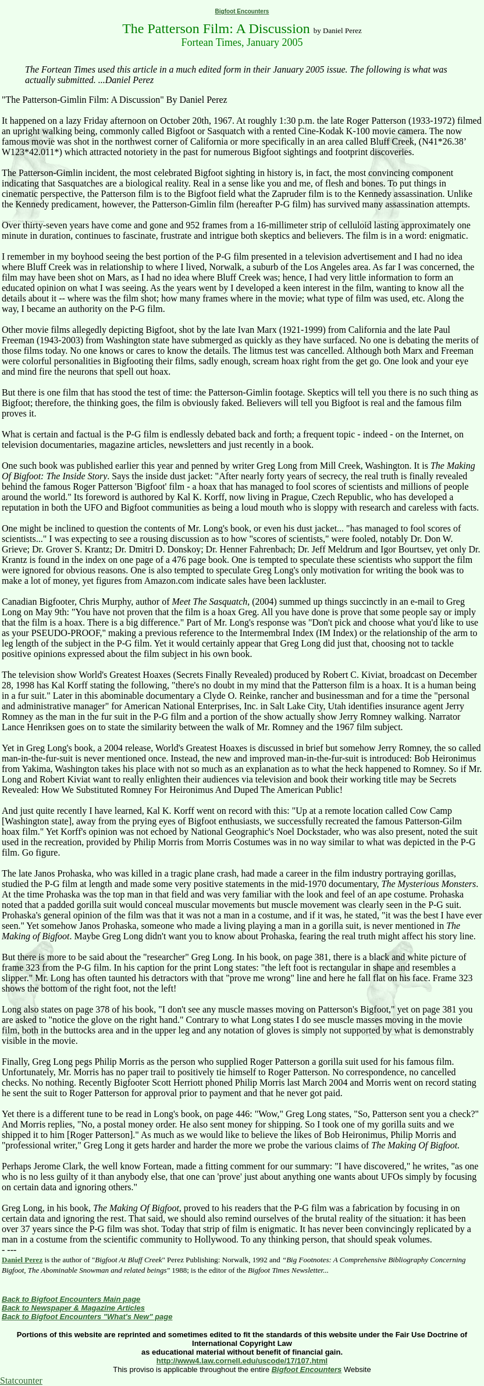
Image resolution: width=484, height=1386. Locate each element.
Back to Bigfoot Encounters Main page (71, 1299)
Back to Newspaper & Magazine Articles (73, 1308)
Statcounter (21, 1380)
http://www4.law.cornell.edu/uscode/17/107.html (242, 1360)
